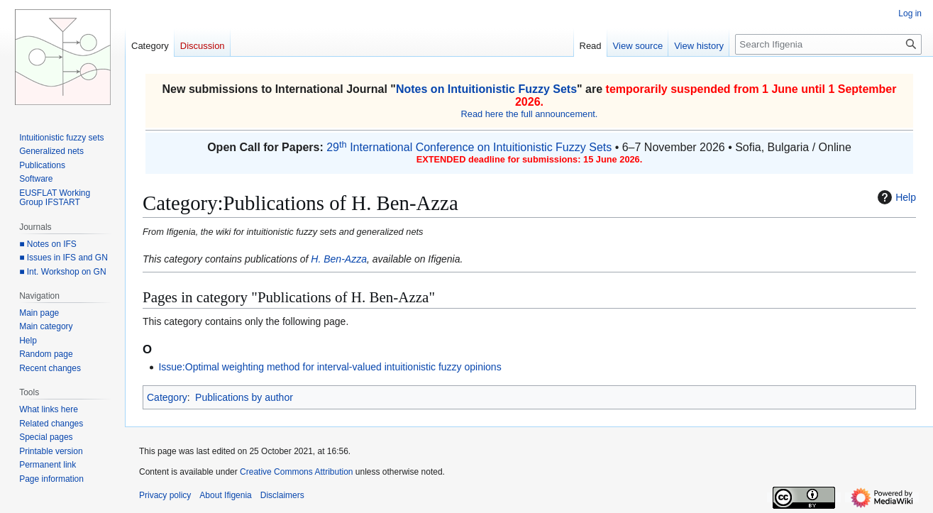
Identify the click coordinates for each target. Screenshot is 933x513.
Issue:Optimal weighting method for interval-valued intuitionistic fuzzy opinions (329, 367)
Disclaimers (282, 495)
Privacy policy (165, 495)
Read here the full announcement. (529, 114)
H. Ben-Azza (339, 259)
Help (895, 197)
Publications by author (244, 397)
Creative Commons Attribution (296, 472)
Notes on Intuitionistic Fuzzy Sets (486, 89)
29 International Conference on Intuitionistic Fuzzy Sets (469, 147)
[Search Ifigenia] (828, 44)
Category (167, 397)
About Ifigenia (225, 495)
